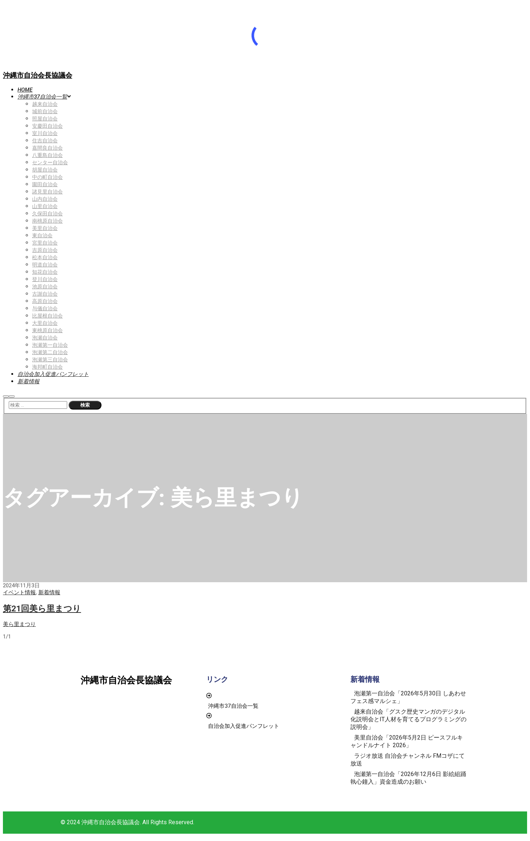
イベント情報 (19, 592)
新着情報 (49, 592)
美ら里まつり (19, 624)
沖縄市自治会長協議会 (37, 75)
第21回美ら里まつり (42, 608)
